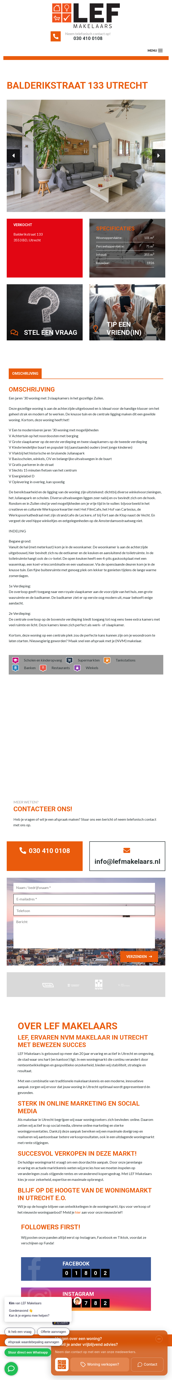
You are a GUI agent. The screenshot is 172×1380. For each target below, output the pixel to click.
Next (155, 156)
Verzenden (133, 967)
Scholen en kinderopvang (41, 667)
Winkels (90, 674)
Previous (17, 156)
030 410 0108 (88, 40)
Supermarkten (87, 667)
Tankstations (124, 667)
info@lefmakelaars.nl (129, 865)
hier (78, 1223)
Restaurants (59, 674)
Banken (28, 674)
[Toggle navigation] (160, 54)
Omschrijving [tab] (25, 380)
